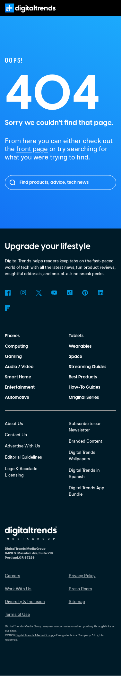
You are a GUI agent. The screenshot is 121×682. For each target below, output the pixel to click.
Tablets (76, 342)
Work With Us (18, 595)
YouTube (54, 299)
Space (75, 363)
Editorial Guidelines (24, 463)
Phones (13, 342)
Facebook (8, 299)
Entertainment (20, 393)
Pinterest (85, 299)
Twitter (39, 299)
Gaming (13, 363)
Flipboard (8, 314)
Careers (13, 582)
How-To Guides (85, 393)
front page (45, 148)
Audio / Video (19, 373)
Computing (17, 352)
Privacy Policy (83, 582)
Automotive (17, 404)
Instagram (23, 299)
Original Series (84, 404)
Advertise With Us (23, 452)
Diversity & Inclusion (25, 607)
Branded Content (86, 447)
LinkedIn (101, 299)
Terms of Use (18, 620)
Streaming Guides (88, 373)
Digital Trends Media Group (35, 641)
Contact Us (16, 441)
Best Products (84, 383)
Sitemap (77, 607)
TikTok (70, 299)
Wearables (80, 352)
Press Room (81, 595)
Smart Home (18, 383)
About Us (14, 429)
